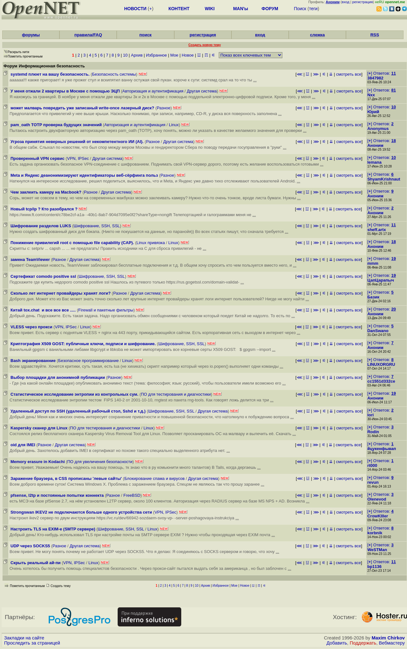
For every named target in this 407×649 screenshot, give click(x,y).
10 (125, 55)
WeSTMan (377, 549)
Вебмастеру (392, 643)
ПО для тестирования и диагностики (176, 394)
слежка (317, 34)
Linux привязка (150, 242)
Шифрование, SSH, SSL (96, 225)
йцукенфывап (381, 448)
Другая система (202, 91)
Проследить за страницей (32, 643)
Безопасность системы (114, 74)
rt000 (372, 465)
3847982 (375, 78)
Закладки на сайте (24, 637)
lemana (374, 162)
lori (370, 415)
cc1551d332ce (381, 381)
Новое (188, 55)
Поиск (300, 8)
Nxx (371, 94)
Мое (174, 55)
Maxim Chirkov (388, 637)
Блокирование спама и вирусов (154, 478)
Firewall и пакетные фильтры (105, 310)
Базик (373, 297)
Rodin (373, 431)
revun (372, 482)
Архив (136, 55)
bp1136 (374, 566)
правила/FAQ (88, 34)
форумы (31, 34)
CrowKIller (377, 516)
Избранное (156, 55)
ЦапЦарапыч (380, 280)
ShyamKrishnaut (383, 179)
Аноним (375, 145)
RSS (374, 34)
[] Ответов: (381, 73)
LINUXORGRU (381, 364)
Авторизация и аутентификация (152, 91)
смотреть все (348, 74)
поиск (145, 34)
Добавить (337, 643)
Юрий (373, 111)
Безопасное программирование (88, 360)
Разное (163, 108)
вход (345, 2)
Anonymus (378, 128)
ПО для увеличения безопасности (99, 461)
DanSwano (377, 330)
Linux (174, 124)
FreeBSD (131, 495)
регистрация (362, 2)
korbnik (374, 532)
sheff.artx (376, 229)
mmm (372, 263)
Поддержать (363, 643)
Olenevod (376, 499)
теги (313, 8)
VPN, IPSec (78, 158)
